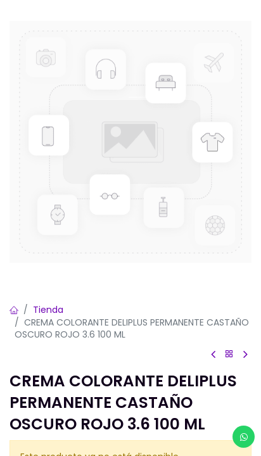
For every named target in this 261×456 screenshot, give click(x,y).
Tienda (48, 309)
